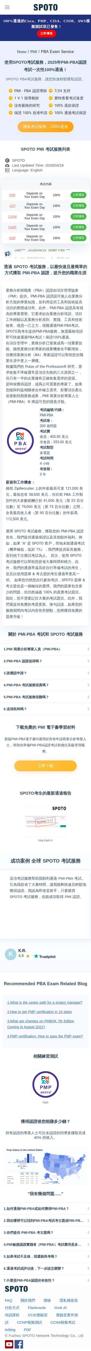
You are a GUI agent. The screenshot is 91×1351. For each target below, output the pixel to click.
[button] (45, 649)
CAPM (12, 216)
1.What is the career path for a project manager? (44, 1002)
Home (21, 52)
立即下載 (45, 766)
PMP (12, 195)
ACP (12, 206)
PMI (33, 52)
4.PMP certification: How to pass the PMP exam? (45, 1036)
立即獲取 (46, 33)
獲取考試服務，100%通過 (45, 127)
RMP (12, 238)
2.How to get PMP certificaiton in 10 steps (39, 1012)
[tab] (45, 649)
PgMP (12, 227)
